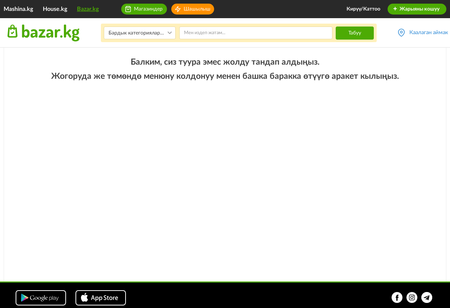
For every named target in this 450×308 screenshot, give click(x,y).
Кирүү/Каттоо (363, 9)
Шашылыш (197, 9)
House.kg (55, 9)
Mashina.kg (18, 9)
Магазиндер (148, 9)
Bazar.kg (88, 9)
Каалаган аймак (428, 32)
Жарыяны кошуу (416, 9)
